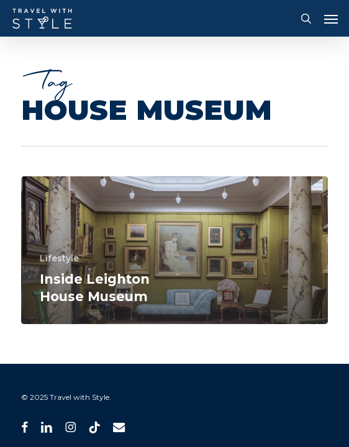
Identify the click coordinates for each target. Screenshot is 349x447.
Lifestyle (59, 258)
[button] (331, 18)
